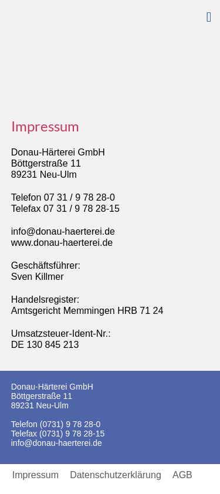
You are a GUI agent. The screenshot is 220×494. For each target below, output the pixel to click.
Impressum (35, 475)
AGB (182, 475)
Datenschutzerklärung (115, 475)
